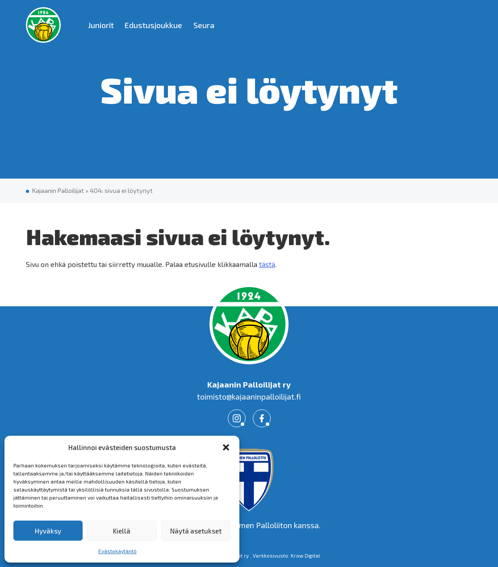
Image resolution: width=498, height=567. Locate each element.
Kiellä (121, 531)
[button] (226, 447)
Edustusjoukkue (153, 25)
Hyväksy (48, 531)
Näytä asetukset (196, 531)
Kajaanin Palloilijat (58, 190)
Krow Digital (305, 556)
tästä (267, 264)
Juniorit (101, 25)
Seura (203, 25)
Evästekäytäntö (117, 551)
